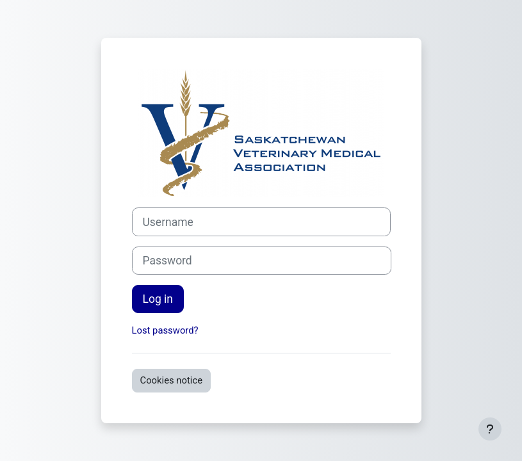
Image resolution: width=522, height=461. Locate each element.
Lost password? (165, 330)
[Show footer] (490, 429)
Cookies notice (171, 380)
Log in (158, 299)
